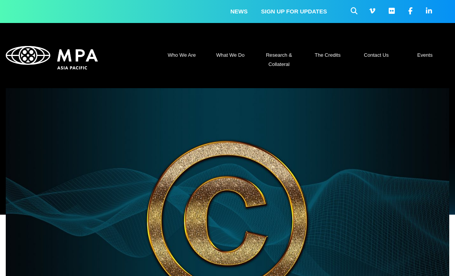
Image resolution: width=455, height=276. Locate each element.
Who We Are (182, 55)
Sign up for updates (294, 11)
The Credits (328, 55)
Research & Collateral (279, 59)
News (239, 11)
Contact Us (376, 55)
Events (424, 55)
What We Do (230, 55)
